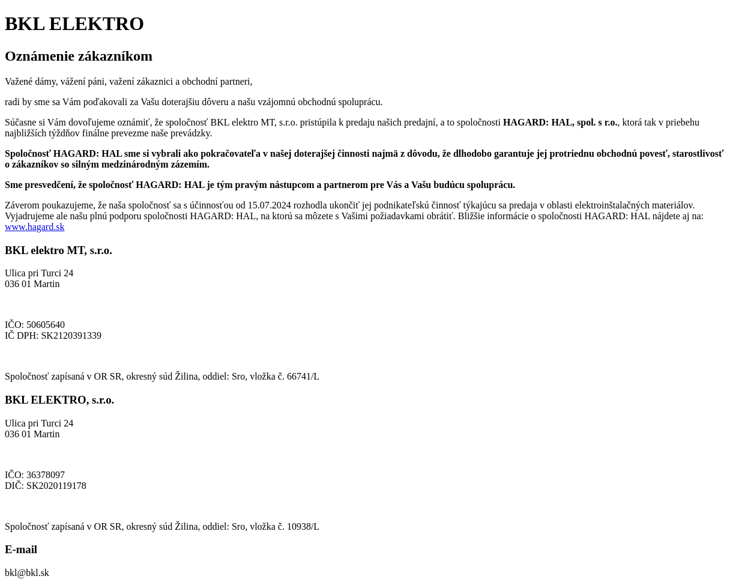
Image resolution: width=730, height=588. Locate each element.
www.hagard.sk (34, 227)
